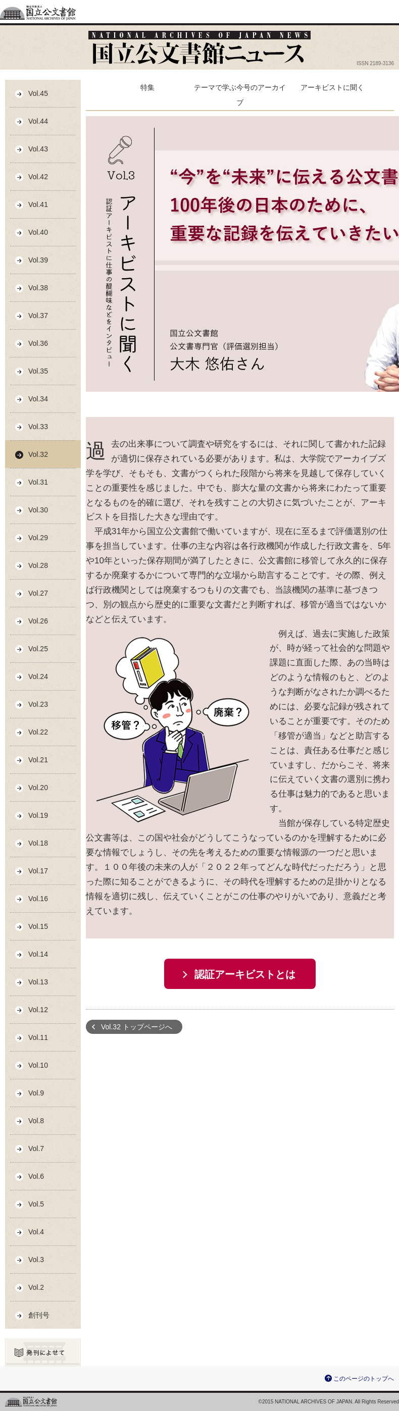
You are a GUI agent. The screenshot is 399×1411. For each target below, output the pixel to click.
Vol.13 (38, 982)
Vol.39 (38, 260)
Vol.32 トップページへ (136, 1027)
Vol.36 (38, 343)
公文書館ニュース (199, 47)
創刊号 (38, 1315)
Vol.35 (38, 371)
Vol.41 (38, 204)
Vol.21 (38, 760)
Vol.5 (36, 1204)
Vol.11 (38, 1037)
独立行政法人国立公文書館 (38, 11)
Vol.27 (38, 593)
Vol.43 (38, 149)
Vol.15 (38, 926)
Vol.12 (38, 1010)
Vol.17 (38, 871)
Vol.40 (38, 232)
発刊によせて (43, 1352)
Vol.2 (36, 1287)
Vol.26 (38, 621)
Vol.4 (36, 1232)
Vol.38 (38, 288)
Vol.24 (38, 676)
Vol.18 (38, 843)
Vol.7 (36, 1148)
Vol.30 (38, 510)
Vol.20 (38, 787)
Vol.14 (38, 954)
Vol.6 (36, 1176)
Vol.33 (38, 427)
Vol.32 (38, 454)
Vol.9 (36, 1093)
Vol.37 (38, 315)
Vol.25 (38, 649)
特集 (147, 87)
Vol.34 (38, 399)
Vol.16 (38, 899)
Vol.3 (36, 1260)
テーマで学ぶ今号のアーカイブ (240, 95)
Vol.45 (38, 93)
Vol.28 (38, 565)
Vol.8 (36, 1121)
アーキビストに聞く (332, 87)
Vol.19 (38, 815)
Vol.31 (38, 482)
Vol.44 (38, 121)
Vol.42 (38, 177)
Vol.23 (38, 704)
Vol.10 (38, 1065)
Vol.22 (38, 732)
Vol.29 (38, 538)
